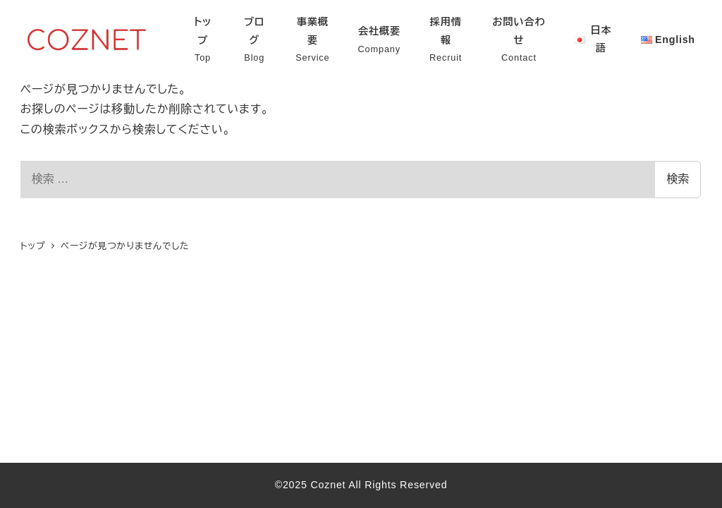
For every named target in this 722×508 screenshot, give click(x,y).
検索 (677, 179)
